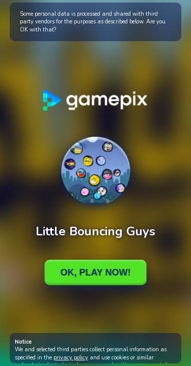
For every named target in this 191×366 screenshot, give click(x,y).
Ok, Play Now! (95, 272)
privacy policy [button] (70, 357)
